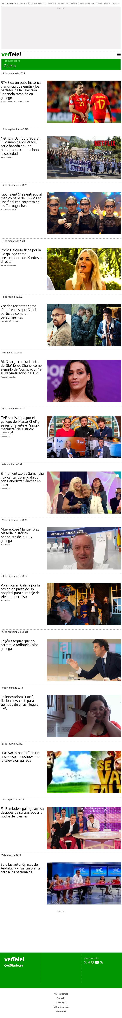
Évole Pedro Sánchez (53, 3)
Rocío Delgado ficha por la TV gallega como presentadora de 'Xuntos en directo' (22, 256)
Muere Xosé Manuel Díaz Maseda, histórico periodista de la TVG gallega (20, 535)
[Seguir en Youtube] (97, 962)
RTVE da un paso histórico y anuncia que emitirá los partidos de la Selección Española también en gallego (21, 90)
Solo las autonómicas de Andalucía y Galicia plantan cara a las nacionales (22, 868)
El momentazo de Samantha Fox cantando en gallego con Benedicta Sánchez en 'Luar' (22, 479)
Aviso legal (61, 1002)
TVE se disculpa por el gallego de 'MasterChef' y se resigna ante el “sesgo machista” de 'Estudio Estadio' (20, 425)
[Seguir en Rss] (101, 962)
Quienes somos (61, 994)
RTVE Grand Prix (39, 3)
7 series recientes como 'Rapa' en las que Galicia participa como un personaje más (19, 311)
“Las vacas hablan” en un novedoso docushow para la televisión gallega (20, 756)
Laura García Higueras (10, 321)
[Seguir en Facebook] (89, 962)
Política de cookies (61, 1007)
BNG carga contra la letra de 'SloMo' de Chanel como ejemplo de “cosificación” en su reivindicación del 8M (22, 367)
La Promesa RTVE (97, 3)
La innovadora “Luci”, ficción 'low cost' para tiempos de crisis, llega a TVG (19, 702)
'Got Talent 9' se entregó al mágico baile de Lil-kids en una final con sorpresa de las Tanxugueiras (21, 200)
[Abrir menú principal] (119, 54)
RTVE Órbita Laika (84, 3)
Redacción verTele (21, 101)
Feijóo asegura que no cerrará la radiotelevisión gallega (20, 645)
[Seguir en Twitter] (85, 962)
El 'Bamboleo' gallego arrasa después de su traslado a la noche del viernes (22, 812)
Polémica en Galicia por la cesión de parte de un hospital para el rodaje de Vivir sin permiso (20, 591)
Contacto (61, 998)
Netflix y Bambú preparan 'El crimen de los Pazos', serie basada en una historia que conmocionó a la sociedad (21, 146)
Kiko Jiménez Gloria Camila (112, 3)
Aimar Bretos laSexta (26, 3)
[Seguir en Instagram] (92, 962)
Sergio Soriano (7, 157)
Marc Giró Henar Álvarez (69, 3)
